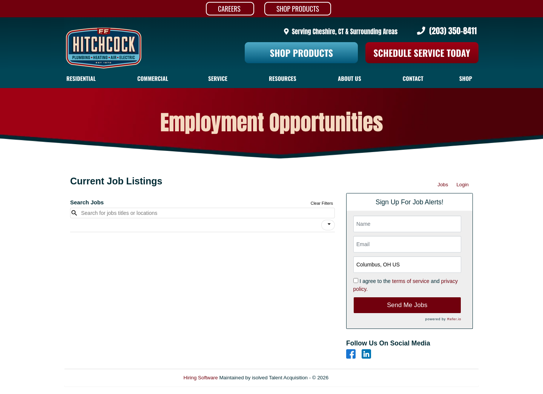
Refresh (351, 377)
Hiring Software (201, 377)
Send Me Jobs (407, 305)
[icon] (329, 224)
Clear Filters (322, 203)
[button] (328, 225)
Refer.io (454, 319)
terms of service (410, 281)
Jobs (442, 184)
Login (462, 184)
